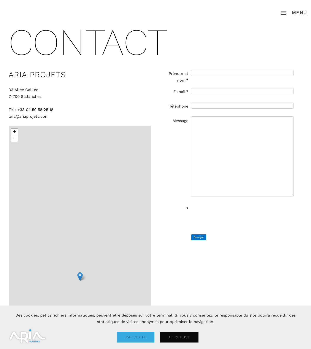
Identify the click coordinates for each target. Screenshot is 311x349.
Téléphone (178, 106)
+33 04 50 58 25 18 (35, 109)
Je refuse (179, 337)
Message (180, 120)
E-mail (180, 91)
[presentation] (224, 212)
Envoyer (199, 237)
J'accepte (135, 337)
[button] (294, 13)
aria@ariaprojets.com (29, 116)
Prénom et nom (178, 76)
